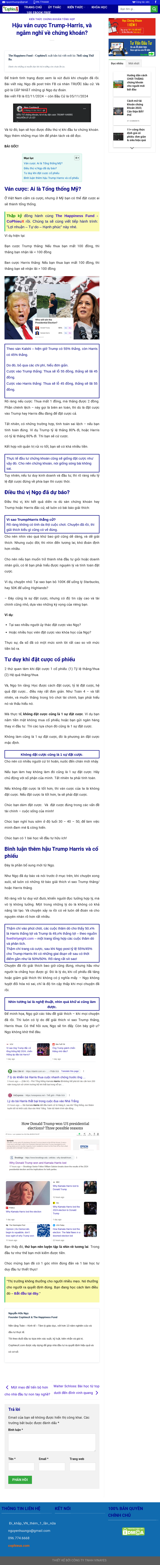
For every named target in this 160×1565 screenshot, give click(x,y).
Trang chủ (33, 7)
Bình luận (15, 1430)
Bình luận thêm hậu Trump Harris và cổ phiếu (51, 178)
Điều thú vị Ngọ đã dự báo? (40, 168)
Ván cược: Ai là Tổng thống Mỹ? (43, 163)
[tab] (117, 63)
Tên (12, 1459)
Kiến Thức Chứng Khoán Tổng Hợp (52, 19)
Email (43, 1459)
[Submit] (154, 9)
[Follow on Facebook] (155, 2)
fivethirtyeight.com (20, 938)
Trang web (77, 1459)
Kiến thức (76, 7)
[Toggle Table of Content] (75, 157)
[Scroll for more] (132, 148)
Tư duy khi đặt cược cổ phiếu (41, 173)
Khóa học (99, 7)
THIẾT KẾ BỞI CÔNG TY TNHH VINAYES (79, 1560)
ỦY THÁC (54, 7)
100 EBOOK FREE (39, 12)
